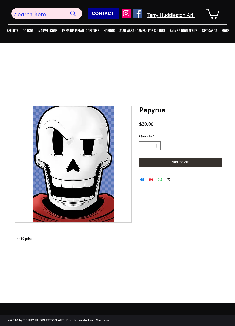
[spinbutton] (150, 146)
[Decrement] (143, 146)
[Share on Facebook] (142, 179)
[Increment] (157, 146)
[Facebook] (137, 13)
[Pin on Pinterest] (151, 179)
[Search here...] (37, 14)
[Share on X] (169, 179)
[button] (212, 13)
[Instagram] (126, 13)
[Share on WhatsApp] (160, 179)
